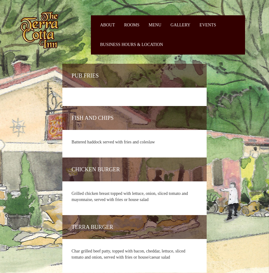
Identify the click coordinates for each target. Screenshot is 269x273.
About (107, 25)
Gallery (180, 25)
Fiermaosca (39, 29)
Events (208, 25)
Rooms (131, 25)
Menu (155, 25)
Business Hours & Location (131, 44)
